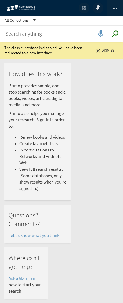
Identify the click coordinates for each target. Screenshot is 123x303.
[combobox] (61, 34)
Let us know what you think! (35, 235)
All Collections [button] (16, 20)
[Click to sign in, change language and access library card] (115, 8)
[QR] (84, 8)
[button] (21, 20)
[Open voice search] (101, 33)
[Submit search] (115, 34)
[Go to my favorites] (98, 8)
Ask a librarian (22, 278)
